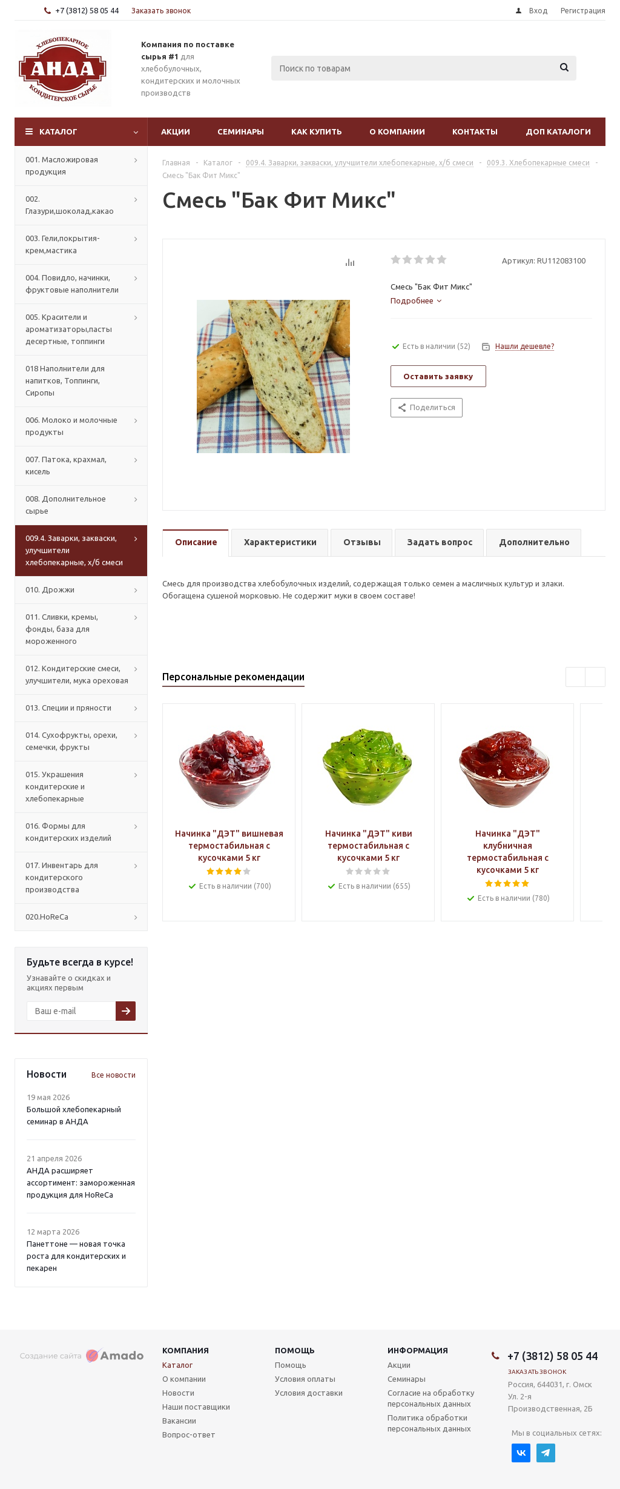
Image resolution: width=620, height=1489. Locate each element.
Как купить (316, 131)
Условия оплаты (305, 1379)
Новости (178, 1392)
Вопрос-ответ (189, 1434)
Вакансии (179, 1420)
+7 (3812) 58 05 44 (87, 10)
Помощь (295, 1350)
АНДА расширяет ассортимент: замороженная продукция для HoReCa (81, 1182)
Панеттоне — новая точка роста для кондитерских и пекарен (76, 1255)
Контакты (475, 131)
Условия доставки (309, 1392)
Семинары (240, 131)
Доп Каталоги (558, 131)
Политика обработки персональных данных (429, 1423)
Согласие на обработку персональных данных (431, 1398)
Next (595, 678)
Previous (576, 678)
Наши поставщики (196, 1406)
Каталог (58, 131)
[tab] (416, 300)
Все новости (113, 1075)
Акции (175, 131)
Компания (185, 1350)
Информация (418, 1350)
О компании (397, 131)
